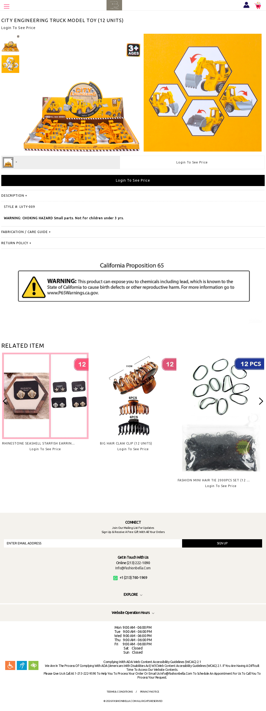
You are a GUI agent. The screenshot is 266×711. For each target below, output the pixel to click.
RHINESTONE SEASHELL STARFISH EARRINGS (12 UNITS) (48, 443)
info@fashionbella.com (133, 568)
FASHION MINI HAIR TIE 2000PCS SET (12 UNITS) (218, 480)
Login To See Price (192, 162)
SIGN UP (222, 543)
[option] (10, 43)
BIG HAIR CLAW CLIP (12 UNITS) (126, 443)
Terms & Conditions (119, 691)
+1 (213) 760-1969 (130, 578)
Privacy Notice (149, 691)
